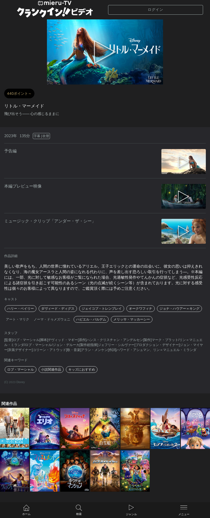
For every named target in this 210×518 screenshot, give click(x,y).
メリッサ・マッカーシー (131, 319)
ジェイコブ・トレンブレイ (102, 308)
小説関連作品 (51, 369)
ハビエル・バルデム (91, 319)
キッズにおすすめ (81, 369)
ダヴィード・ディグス (57, 308)
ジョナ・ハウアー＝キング (179, 308)
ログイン (155, 9)
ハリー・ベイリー (20, 308)
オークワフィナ (140, 308)
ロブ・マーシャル (20, 369)
